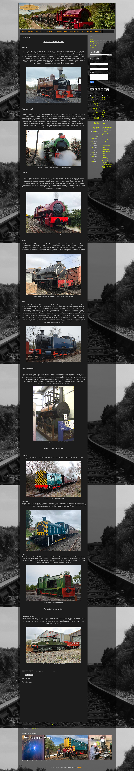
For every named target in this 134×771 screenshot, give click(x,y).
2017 (92, 156)
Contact (92, 47)
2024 (92, 141)
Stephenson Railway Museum (106, 158)
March (94, 131)
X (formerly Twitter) (49, 31)
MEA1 (103, 116)
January (95, 136)
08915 (104, 102)
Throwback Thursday (105, 161)
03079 (104, 100)
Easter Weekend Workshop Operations (96, 116)
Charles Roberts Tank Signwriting (96, 104)
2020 (92, 150)
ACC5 (103, 110)
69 (103, 106)
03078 (104, 97)
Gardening (105, 139)
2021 (92, 147)
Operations (105, 143)
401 (103, 104)
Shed (103, 153)
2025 (92, 138)
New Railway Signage (96, 128)
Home (54, 725)
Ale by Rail (105, 125)
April (94, 99)
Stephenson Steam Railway (77, 31)
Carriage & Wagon (94, 43)
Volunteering (98, 31)
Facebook (30, 31)
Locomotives (93, 41)
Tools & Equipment (107, 164)
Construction (105, 129)
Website (24, 31)
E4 (103, 114)
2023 (92, 143)
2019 (92, 152)
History (104, 141)
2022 (92, 145)
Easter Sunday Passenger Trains (96, 123)
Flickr (65, 31)
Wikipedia (89, 31)
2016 (92, 159)
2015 (92, 161)
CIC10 (104, 112)
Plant (103, 147)
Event (103, 137)
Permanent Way (106, 145)
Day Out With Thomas (105, 134)
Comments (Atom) (33, 728)
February (95, 133)
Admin (104, 123)
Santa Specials (106, 151)
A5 (103, 108)
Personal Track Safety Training (95, 110)
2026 (92, 97)
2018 (92, 154)
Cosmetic (104, 131)
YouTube (59, 31)
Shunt (103, 155)
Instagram (38, 31)
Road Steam (105, 149)
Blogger (80, 767)
